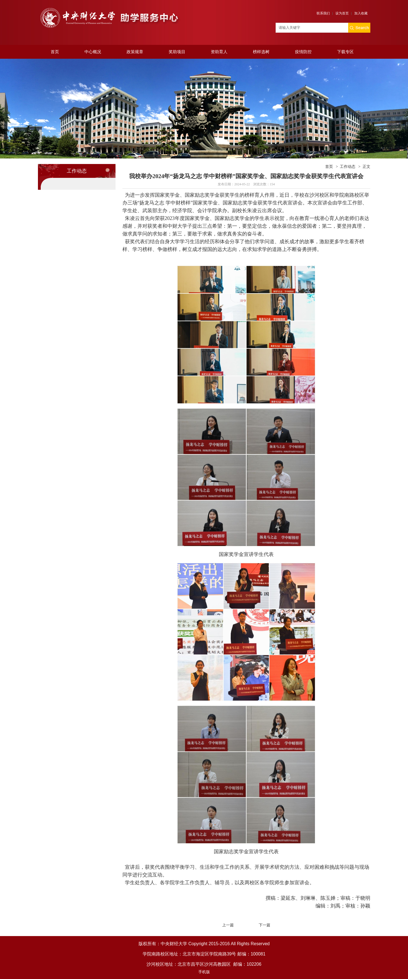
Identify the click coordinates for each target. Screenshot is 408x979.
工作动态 (347, 167)
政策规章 (135, 52)
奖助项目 (177, 52)
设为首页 (342, 13)
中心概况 (92, 52)
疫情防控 (303, 52)
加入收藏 (361, 13)
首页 (55, 52)
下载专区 (345, 52)
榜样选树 (261, 52)
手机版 (204, 972)
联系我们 (323, 13)
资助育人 (219, 52)
